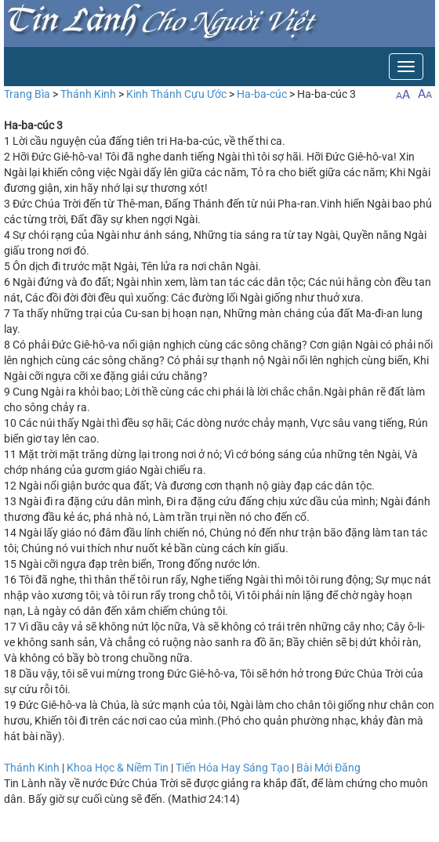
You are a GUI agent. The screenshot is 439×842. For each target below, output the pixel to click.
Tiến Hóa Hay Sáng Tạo (232, 767)
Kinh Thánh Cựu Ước (176, 94)
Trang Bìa (27, 94)
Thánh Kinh (88, 94)
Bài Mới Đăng (328, 767)
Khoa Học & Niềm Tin (118, 767)
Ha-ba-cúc (262, 94)
